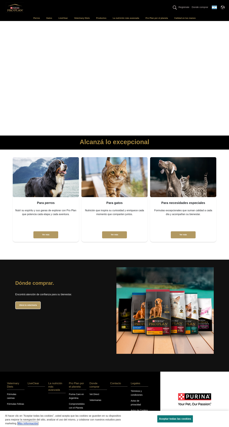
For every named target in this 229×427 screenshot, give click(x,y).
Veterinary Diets (82, 18)
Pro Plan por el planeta (157, 18)
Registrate (183, 7)
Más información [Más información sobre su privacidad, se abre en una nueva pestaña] (28, 423)
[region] (114, 419)
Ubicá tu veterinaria (28, 305)
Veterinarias (95, 400)
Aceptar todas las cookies (175, 418)
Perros (36, 18)
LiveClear (63, 18)
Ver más (45, 235)
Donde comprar (200, 7)
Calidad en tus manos (185, 18)
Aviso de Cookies (139, 410)
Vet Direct (94, 394)
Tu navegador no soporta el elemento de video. (114, 78)
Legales (135, 383)
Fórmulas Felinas (15, 404)
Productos (101, 18)
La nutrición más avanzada (126, 18)
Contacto (115, 383)
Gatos (49, 18)
